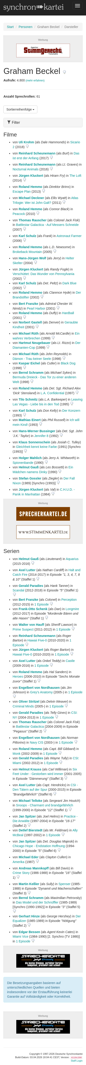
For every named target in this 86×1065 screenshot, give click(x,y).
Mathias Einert (30, 420)
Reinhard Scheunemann (37, 153)
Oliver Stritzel (29, 701)
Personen (25, 27)
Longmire (72, 609)
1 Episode (42, 604)
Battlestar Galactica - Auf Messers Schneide (47, 225)
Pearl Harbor (36, 308)
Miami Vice (20, 936)
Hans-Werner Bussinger (37, 431)
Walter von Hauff (31, 624)
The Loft (75, 175)
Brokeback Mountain (27, 252)
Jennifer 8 (41, 436)
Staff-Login (77, 1060)
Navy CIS (36, 742)
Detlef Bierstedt (30, 830)
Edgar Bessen (29, 932)
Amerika (18, 862)
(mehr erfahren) (35, 80)
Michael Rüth (29, 333)
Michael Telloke (30, 801)
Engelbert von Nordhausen (39, 687)
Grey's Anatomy (41, 692)
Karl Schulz (27, 236)
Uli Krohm (26, 142)
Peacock (19, 214)
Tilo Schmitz (28, 399)
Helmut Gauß (29, 467)
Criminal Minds (23, 706)
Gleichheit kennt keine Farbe (36, 447)
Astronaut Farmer (68, 236)
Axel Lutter (27, 570)
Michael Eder (28, 857)
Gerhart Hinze (29, 916)
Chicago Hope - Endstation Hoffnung (39, 846)
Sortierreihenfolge (20, 109)
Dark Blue (69, 283)
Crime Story (21, 873)
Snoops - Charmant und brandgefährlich (44, 805)
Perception (69, 599)
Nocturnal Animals (26, 169)
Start (10, 27)
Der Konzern (71, 410)
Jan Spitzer (27, 816)
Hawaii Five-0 (37, 640)
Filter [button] (13, 122)
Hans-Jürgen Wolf (32, 258)
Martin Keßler (29, 884)
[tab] (43, 122)
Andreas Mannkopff (34, 868)
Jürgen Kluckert (31, 175)
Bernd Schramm (31, 372)
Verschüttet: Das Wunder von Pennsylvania (43, 274)
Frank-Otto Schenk (33, 609)
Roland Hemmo (30, 187)
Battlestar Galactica (30, 726)
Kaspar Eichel (29, 363)
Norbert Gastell (30, 322)
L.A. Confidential (52, 393)
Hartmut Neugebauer (34, 343)
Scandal (18, 590)
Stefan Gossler (30, 478)
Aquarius (72, 559)
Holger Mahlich (30, 458)
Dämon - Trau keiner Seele (32, 359)
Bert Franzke (28, 303)
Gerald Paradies (31, 586)
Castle (70, 661)
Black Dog (68, 363)
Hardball (68, 313)
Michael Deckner (31, 198)
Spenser (64, 884)
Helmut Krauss (30, 769)
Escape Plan (22, 191)
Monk (16, 753)
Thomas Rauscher (32, 220)
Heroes (18, 676)
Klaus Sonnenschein (34, 442)
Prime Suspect (23, 629)
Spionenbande (23, 462)
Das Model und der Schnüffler (37, 902)
